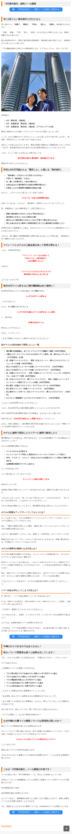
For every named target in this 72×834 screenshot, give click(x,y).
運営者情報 (5, 826)
